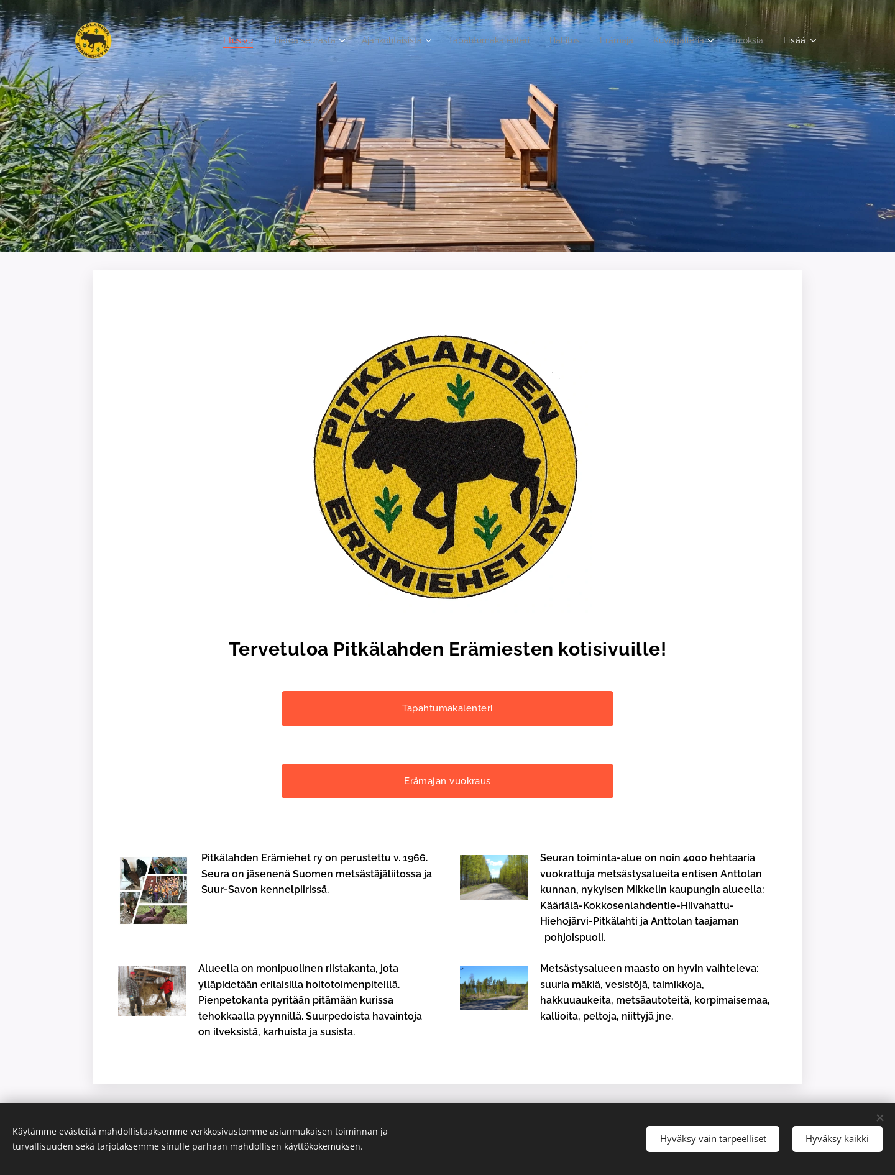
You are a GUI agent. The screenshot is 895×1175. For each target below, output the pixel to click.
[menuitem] (203, 40)
